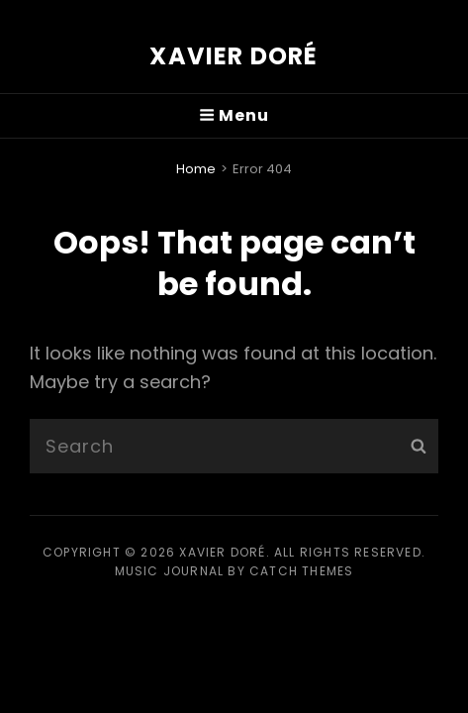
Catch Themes (301, 570)
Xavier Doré (233, 56)
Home (196, 168)
